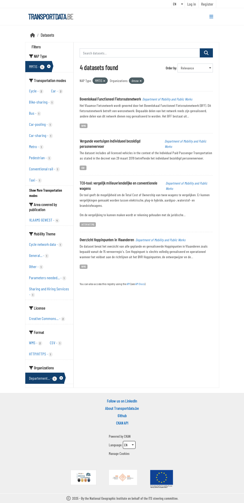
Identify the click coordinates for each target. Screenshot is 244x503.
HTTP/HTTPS (87, 224)
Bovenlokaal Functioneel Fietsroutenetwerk (110, 98)
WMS (83, 125)
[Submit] (206, 52)
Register (207, 4)
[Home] (32, 35)
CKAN (127, 436)
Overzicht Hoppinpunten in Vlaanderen (107, 239)
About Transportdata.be (122, 408)
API (128, 284)
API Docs (140, 284)
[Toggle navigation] (211, 16)
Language (115, 445)
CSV (83, 167)
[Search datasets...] (140, 52)
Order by (171, 68)
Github (122, 415)
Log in (191, 4)
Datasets (47, 35)
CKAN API (122, 422)
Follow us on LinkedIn (122, 400)
